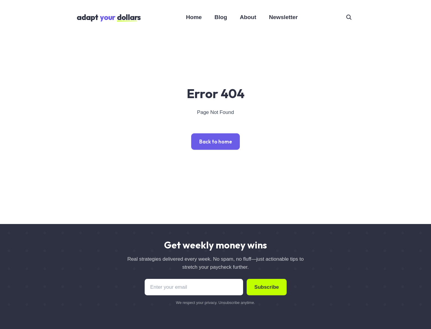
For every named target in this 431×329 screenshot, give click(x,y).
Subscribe (266, 287)
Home (194, 17)
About (248, 17)
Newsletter (283, 17)
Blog (220, 17)
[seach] (348, 17)
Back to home (215, 141)
